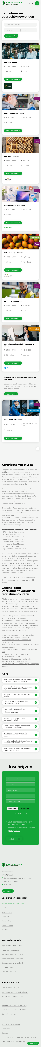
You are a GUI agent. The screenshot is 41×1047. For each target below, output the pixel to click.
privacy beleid (14, 830)
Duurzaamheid (7, 925)
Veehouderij (6, 921)
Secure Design (20, 1042)
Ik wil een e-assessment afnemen (14, 1005)
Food (4, 908)
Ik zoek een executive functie (12, 959)
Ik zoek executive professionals (13, 1001)
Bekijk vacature (13, 79)
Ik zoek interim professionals (12, 996)
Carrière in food (8, 967)
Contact (7, 891)
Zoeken (11, 36)
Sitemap (5, 1033)
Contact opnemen (9, 1014)
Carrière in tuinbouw (9, 972)
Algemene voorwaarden (11, 1024)
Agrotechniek (7, 912)
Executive (5, 929)
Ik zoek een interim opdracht (12, 954)
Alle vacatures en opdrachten (13, 903)
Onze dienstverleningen (10, 988)
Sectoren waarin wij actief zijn (13, 963)
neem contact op (15, 580)
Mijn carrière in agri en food (12, 945)
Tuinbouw (5, 916)
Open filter (33, 1043)
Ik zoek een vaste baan (10, 950)
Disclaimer (6, 1028)
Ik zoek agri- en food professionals (15, 992)
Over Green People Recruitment (14, 1009)
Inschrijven (11, 394)
